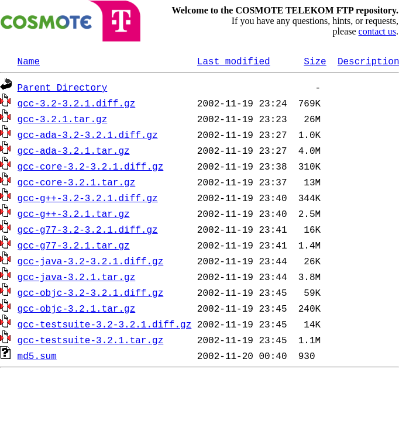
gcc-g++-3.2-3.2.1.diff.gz (88, 197)
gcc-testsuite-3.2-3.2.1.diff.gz (105, 324)
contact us (377, 31)
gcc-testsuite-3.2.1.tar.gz (91, 339)
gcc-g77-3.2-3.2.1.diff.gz (88, 229)
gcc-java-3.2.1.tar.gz (77, 276)
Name (29, 60)
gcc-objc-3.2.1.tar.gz (77, 308)
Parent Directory (63, 87)
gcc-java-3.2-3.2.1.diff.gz (91, 260)
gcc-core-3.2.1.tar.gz (77, 181)
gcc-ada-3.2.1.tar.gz (74, 150)
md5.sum (37, 355)
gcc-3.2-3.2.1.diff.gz (77, 102)
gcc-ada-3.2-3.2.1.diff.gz (88, 134)
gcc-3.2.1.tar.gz (63, 118)
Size (315, 60)
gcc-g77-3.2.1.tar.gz (74, 245)
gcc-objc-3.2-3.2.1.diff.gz (91, 292)
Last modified (233, 60)
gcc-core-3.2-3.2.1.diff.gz (91, 166)
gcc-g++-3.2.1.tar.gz (74, 213)
